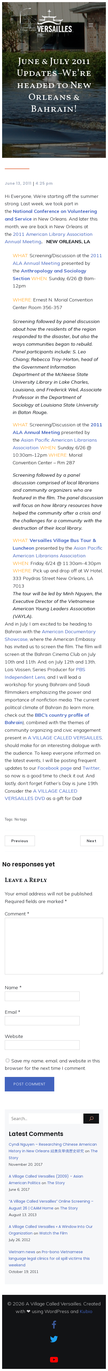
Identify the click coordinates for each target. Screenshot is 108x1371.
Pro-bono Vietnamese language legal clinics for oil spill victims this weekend (49, 1258)
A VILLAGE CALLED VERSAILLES (65, 738)
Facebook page (55, 768)
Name (13, 987)
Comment (17, 914)
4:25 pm (44, 183)
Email (12, 1012)
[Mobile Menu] (90, 25)
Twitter (91, 768)
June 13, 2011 (18, 183)
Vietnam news (22, 1252)
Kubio (86, 1311)
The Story (56, 1182)
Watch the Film (53, 1233)
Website (14, 1036)
